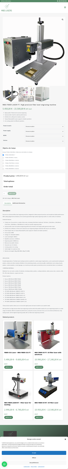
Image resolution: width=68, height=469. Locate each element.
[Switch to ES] (66, 1)
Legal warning (41, 466)
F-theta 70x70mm (11, 163)
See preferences (34, 463)
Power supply (7, 136)
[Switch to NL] (57, 1)
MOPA (4, 141)
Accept (34, 453)
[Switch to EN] (60, 1)
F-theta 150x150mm (12, 166)
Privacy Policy (34, 466)
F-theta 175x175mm (12, 169)
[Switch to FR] (62, 1)
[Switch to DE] (64, 1)
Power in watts (7, 132)
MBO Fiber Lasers (16, 204)
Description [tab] (8, 209)
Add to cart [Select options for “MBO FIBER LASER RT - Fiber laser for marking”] (8, 422)
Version (5, 146)
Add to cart (12, 199)
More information (6, 1)
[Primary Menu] (65, 7)
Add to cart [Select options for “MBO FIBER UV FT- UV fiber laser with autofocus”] (39, 372)
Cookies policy (27, 466)
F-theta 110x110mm (10, 161)
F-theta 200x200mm (12, 172)
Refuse (34, 458)
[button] (65, 439)
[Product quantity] (5, 199)
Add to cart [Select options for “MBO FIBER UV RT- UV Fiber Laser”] (39, 422)
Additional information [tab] (18, 209)
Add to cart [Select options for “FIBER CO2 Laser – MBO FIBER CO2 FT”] (8, 372)
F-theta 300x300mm (12, 174)
